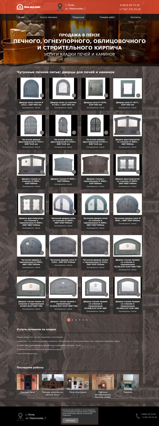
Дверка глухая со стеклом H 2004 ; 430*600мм (31, 181)
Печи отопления (77, 392)
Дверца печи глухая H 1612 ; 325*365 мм (31, 103)
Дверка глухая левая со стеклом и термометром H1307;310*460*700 (31, 303)
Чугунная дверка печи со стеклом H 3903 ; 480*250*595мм (63, 220)
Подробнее (66, 415)
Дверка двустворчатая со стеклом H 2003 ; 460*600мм (128, 141)
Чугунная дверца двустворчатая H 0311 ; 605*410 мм (95, 141)
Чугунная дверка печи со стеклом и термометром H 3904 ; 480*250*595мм (95, 221)
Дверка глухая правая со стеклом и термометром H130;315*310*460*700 (127, 263)
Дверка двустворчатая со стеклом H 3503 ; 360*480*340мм (128, 181)
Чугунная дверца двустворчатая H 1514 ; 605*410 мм (31, 141)
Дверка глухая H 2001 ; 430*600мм (63, 180)
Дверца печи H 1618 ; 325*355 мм (95, 103)
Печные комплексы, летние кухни (52, 393)
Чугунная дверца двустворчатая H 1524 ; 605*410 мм (63, 141)
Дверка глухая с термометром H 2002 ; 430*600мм (95, 181)
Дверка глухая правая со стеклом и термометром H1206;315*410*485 (128, 304)
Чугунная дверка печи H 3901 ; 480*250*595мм (127, 219)
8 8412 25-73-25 (130, 5)
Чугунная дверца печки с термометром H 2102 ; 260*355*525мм (95, 262)
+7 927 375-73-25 (130, 9)
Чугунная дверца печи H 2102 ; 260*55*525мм (63, 261)
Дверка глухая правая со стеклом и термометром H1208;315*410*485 (95, 304)
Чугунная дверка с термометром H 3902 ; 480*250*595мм (31, 262)
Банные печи (28, 392)
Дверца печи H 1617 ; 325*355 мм (127, 103)
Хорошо (70, 420)
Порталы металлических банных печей (103, 394)
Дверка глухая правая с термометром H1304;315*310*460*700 (64, 303)
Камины (128, 392)
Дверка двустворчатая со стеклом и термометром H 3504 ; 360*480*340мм (31, 221)
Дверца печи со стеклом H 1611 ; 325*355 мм (63, 103)
